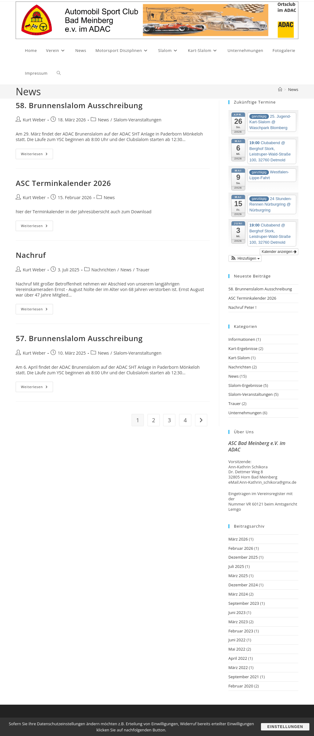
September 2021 (243, 676)
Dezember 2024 (243, 585)
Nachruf (31, 255)
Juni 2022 (237, 640)
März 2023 (238, 621)
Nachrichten (103, 270)
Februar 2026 (240, 548)
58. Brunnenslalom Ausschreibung (79, 105)
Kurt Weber (34, 120)
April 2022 (237, 658)
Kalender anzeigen (279, 252)
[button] (245, 258)
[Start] (280, 89)
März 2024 (238, 594)
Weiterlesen (37, 155)
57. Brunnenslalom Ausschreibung (79, 338)
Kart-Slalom (239, 357)
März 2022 (238, 667)
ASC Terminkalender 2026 (63, 183)
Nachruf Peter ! (242, 307)
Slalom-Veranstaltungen (137, 120)
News (293, 89)
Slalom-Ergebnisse (245, 385)
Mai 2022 (236, 649)
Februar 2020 (240, 686)
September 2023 (243, 603)
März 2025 (238, 575)
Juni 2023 (237, 612)
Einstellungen (285, 727)
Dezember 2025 (243, 557)
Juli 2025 (236, 566)
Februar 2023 (240, 631)
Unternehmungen (245, 412)
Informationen (241, 339)
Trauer (142, 270)
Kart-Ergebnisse (243, 348)
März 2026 (238, 539)
